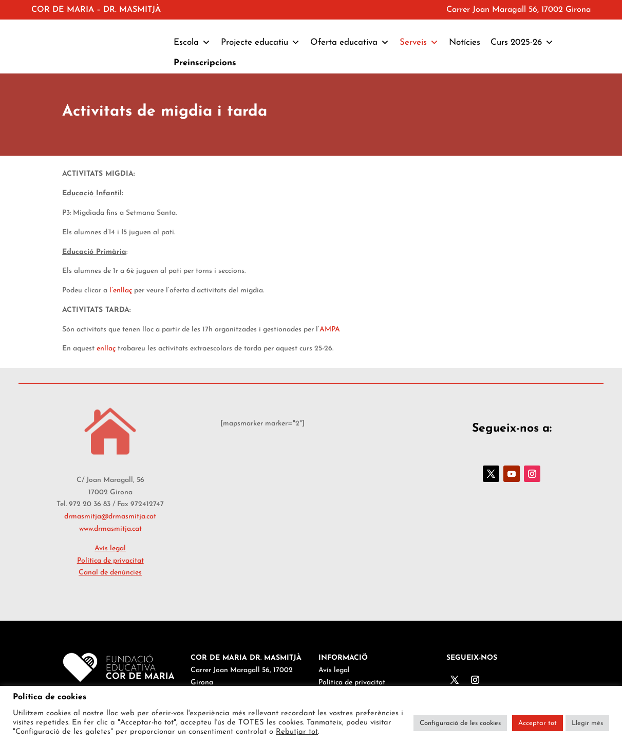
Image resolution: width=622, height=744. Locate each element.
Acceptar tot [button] (537, 723)
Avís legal (110, 548)
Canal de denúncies (110, 572)
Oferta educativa (349, 42)
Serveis (419, 42)
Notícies (464, 42)
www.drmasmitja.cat (110, 529)
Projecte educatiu (260, 42)
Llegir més (587, 723)
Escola (192, 42)
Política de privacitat (110, 561)
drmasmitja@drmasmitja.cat (110, 516)
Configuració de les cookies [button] (460, 723)
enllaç (106, 348)
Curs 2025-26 (522, 42)
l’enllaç (120, 290)
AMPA (329, 329)
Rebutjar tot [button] (297, 732)
